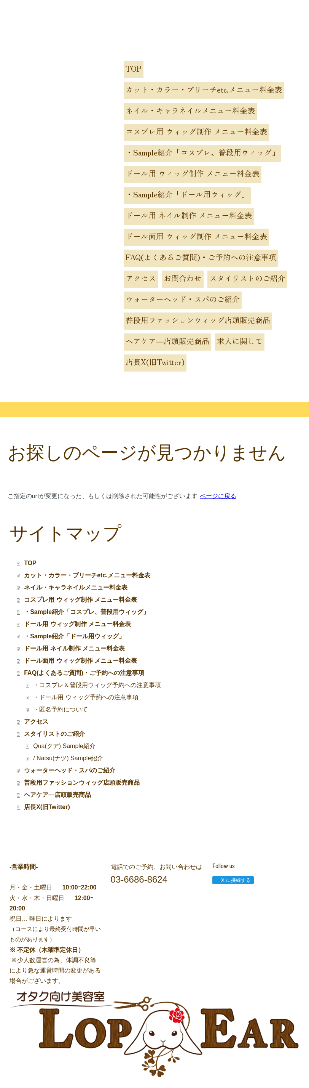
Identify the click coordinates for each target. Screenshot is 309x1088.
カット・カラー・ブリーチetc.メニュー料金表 (204, 89)
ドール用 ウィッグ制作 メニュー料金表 (193, 173)
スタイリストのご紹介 (247, 278)
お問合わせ (183, 278)
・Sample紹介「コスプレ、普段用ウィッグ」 (202, 152)
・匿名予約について (60, 709)
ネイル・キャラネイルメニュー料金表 (190, 110)
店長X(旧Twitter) (155, 361)
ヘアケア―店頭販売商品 (167, 340)
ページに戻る (218, 496)
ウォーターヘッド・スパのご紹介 (183, 298)
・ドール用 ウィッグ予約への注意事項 (85, 697)
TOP (134, 68)
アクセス (141, 278)
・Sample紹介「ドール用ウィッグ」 (187, 194)
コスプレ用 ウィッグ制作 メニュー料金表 (196, 131)
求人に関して (240, 340)
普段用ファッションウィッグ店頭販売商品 (198, 319)
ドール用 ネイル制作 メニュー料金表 (189, 215)
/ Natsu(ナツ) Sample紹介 (68, 758)
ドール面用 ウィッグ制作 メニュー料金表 (196, 236)
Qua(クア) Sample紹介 (64, 746)
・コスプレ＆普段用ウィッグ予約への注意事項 (97, 685)
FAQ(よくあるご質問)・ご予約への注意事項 (201, 257)
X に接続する (233, 880)
